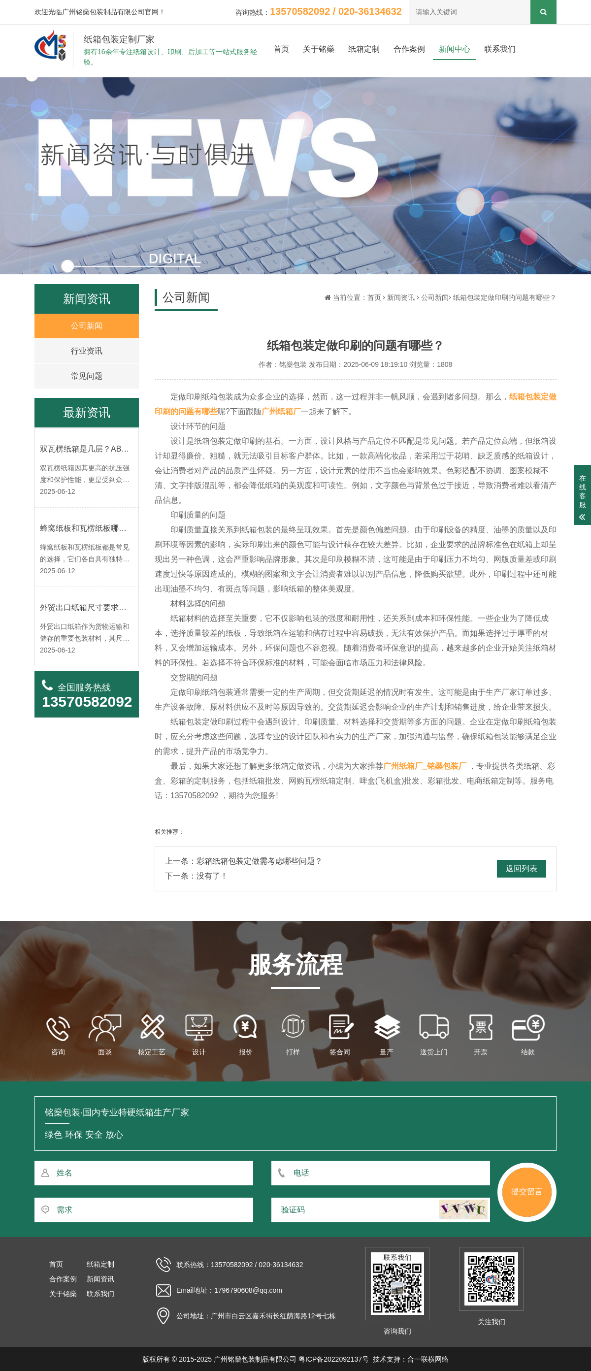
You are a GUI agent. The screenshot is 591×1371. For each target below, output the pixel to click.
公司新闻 (435, 297)
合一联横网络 (428, 1359)
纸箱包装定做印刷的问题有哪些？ (505, 297)
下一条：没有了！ (196, 876)
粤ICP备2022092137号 (333, 1359)
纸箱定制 (364, 49)
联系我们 (500, 49)
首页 (281, 49)
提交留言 (527, 1191)
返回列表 (521, 868)
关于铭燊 (318, 49)
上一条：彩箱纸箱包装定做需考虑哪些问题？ (244, 861)
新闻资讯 (401, 297)
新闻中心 (454, 49)
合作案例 (409, 49)
